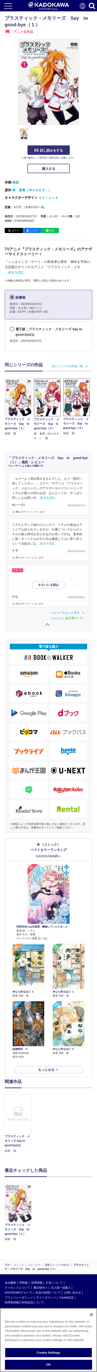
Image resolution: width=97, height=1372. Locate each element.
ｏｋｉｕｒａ (48, 197)
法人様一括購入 (61, 1249)
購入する (48, 169)
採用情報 (37, 1244)
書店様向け (40, 1249)
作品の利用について (48, 1254)
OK (48, 1364)
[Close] (91, 1315)
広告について (54, 1244)
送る (51, 230)
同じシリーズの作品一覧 (67, 366)
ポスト (15, 230)
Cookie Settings (48, 1352)
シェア (34, 230)
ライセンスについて (17, 1249)
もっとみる (46, 1070)
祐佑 (15, 182)
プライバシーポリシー (19, 1259)
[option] (19, 1123)
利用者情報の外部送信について (24, 1264)
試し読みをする (48, 150)
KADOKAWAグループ (18, 1254)
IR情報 (23, 1244)
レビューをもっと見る (65, 612)
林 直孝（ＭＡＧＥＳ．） (32, 190)
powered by (67, 618)
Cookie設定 (66, 1259)
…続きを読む (14, 272)
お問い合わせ (72, 1254)
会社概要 (10, 1244)
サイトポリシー (46, 1259)
